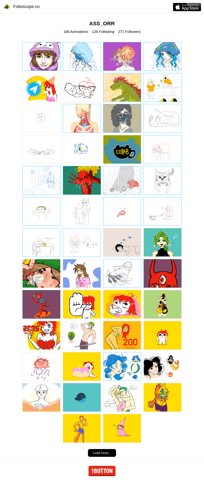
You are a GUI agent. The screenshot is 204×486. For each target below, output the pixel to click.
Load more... (102, 453)
